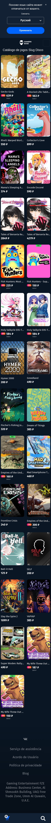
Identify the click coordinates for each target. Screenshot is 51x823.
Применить (25, 30)
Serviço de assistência (25, 749)
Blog (25, 773)
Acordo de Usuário (25, 757)
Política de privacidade (25, 765)
